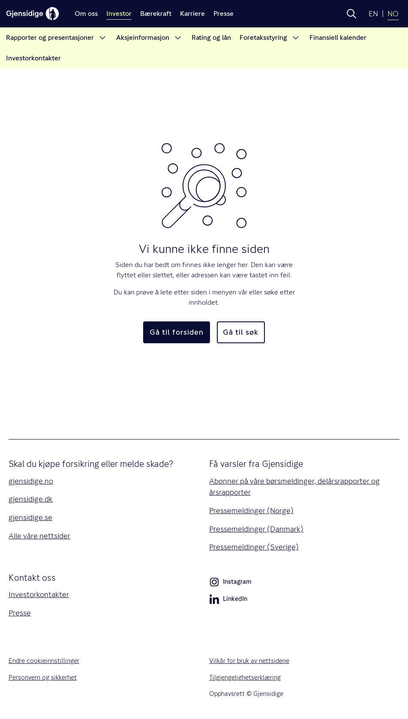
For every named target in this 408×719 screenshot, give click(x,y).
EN (373, 13)
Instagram (230, 583)
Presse (20, 613)
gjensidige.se (30, 517)
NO (393, 13)
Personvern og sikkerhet (43, 677)
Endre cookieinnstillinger (44, 660)
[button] (351, 13)
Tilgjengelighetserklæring (245, 677)
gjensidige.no (31, 481)
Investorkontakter (39, 594)
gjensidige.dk (31, 499)
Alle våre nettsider (39, 536)
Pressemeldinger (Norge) (251, 510)
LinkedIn (228, 600)
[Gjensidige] (32, 13)
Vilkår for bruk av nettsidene (249, 660)
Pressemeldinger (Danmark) (256, 529)
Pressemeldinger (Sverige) (254, 547)
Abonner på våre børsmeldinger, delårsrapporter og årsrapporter (294, 487)
